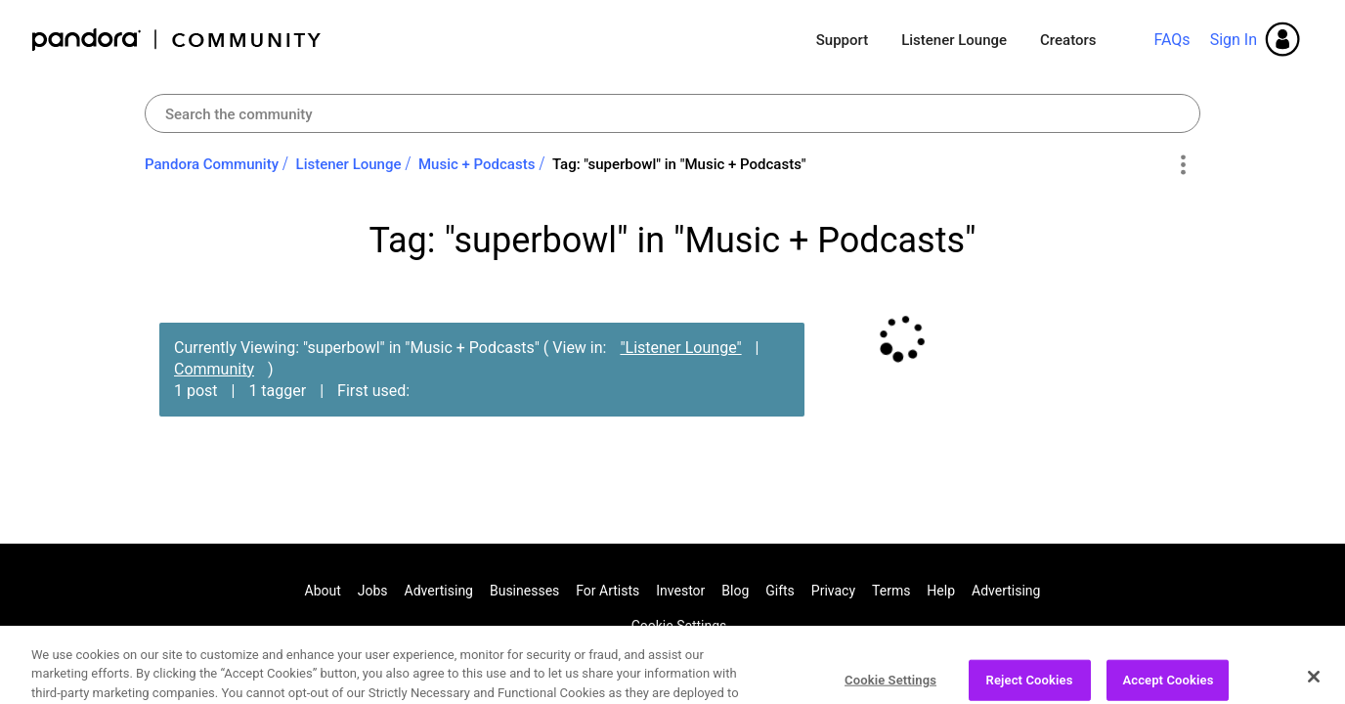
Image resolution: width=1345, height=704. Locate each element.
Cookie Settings (679, 626)
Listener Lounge (954, 40)
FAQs (1171, 39)
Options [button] (1182, 165)
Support (842, 40)
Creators (1068, 40)
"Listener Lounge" (680, 347)
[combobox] (672, 113)
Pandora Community (177, 39)
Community (214, 369)
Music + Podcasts (476, 164)
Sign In (1233, 39)
